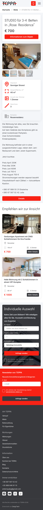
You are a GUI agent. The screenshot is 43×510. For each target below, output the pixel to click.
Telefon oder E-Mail (11, 333)
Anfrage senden (21, 353)
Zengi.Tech (15, 506)
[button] (39, 56)
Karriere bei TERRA (9, 461)
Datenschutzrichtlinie (10, 472)
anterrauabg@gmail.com (11, 489)
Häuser (5, 440)
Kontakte (5, 468)
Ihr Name (7, 325)
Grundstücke (7, 447)
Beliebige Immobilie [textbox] (14, 345)
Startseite (6, 10)
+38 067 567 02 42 (9, 482)
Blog (4, 464)
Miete (16, 10)
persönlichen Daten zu (16, 361)
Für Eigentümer (8, 426)
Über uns (5, 457)
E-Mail (4, 380)
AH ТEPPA (6, 411)
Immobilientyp (9, 341)
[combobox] (21, 345)
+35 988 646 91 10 (9, 485)
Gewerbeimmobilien (9, 444)
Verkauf (5, 416)
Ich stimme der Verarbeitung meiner (20, 359)
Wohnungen (6, 437)
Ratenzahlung (7, 423)
